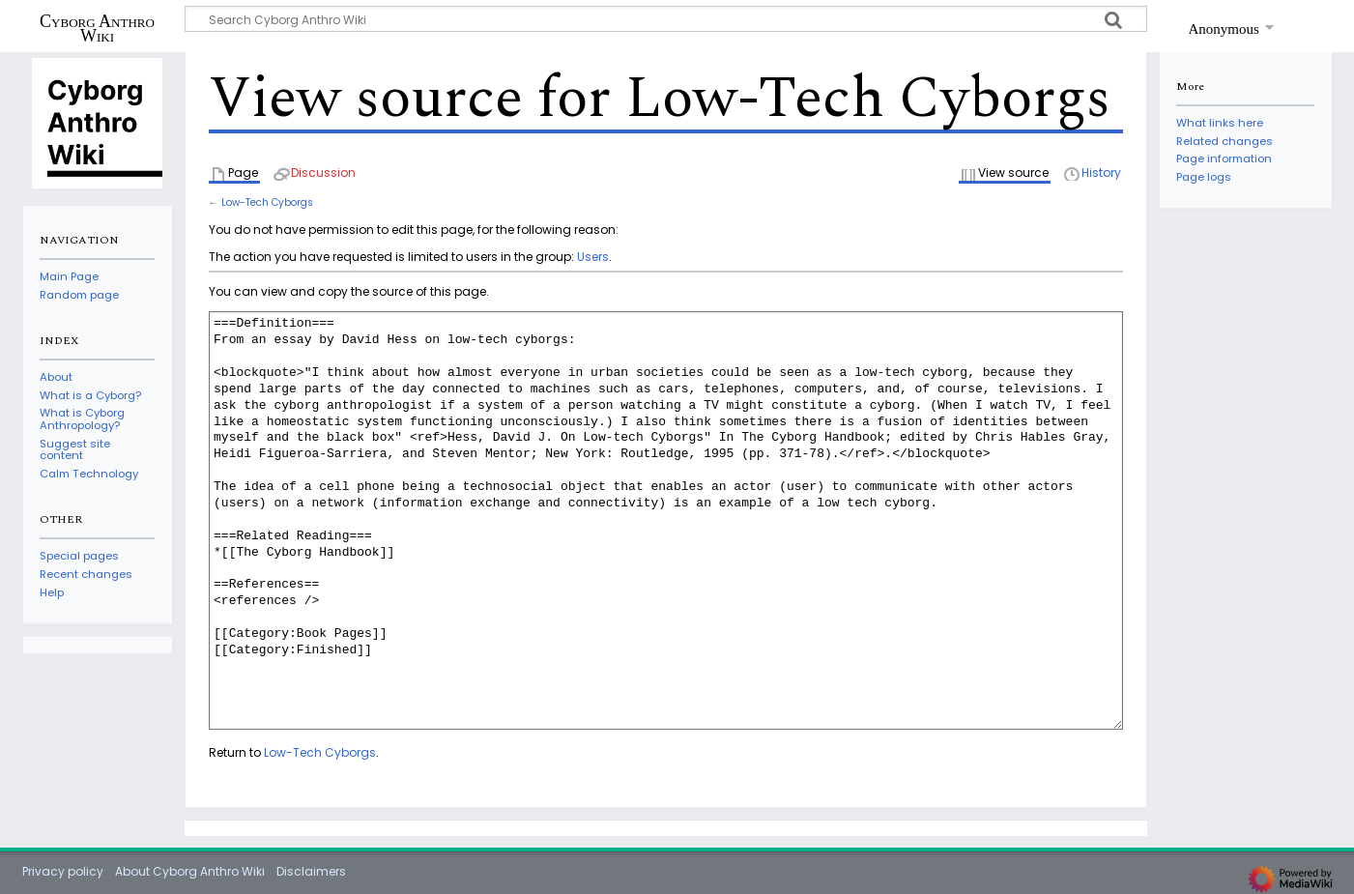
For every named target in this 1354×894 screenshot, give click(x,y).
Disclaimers (311, 871)
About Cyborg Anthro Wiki (190, 871)
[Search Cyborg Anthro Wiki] (666, 19)
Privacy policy (62, 871)
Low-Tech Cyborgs (267, 202)
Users (593, 256)
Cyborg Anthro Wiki (97, 28)
